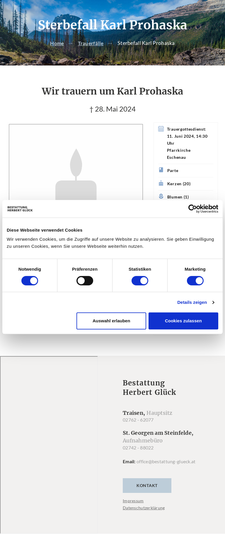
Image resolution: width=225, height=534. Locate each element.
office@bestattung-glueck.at (166, 461)
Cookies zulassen (183, 320)
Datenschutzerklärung (144, 508)
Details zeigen (192, 302)
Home (56, 43)
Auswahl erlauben (111, 320)
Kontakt (147, 485)
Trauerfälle (91, 43)
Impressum (133, 500)
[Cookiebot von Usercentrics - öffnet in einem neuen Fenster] (192, 208)
